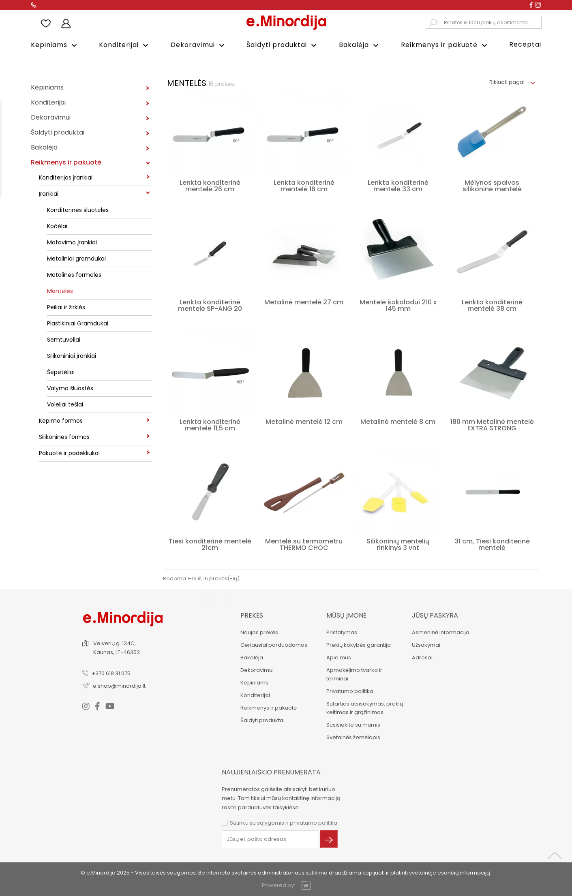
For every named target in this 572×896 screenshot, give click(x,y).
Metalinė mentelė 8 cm (397, 421)
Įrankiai (48, 193)
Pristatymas (341, 632)
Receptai (525, 44)
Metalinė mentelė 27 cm (303, 301)
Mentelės (60, 291)
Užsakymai (425, 644)
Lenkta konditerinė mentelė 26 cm (210, 185)
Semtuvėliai (63, 339)
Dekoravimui (199, 45)
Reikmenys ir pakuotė (445, 45)
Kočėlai (57, 226)
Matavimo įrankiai (72, 242)
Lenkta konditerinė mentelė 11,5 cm (210, 424)
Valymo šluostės (70, 388)
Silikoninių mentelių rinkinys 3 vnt (397, 544)
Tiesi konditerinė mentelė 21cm (210, 544)
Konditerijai (124, 45)
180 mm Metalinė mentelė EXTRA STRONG (492, 424)
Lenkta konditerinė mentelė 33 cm (398, 185)
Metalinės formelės (74, 274)
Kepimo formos (61, 420)
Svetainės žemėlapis (352, 737)
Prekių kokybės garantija (358, 644)
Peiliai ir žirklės (66, 307)
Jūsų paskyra (434, 615)
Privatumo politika (349, 691)
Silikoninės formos (64, 436)
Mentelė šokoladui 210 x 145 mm (398, 305)
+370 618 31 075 (111, 672)
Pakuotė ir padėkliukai (69, 453)
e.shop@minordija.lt (119, 685)
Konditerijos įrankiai (65, 177)
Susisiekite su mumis (352, 724)
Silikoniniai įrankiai (71, 355)
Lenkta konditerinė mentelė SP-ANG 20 (210, 305)
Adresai (421, 657)
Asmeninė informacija (440, 632)
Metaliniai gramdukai (76, 258)
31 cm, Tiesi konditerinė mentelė (492, 544)
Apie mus (338, 657)
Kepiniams (55, 45)
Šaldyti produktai (282, 45)
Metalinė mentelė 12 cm (304, 421)
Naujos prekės (259, 632)
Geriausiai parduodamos (273, 644)
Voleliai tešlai (65, 404)
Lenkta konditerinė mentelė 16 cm (304, 185)
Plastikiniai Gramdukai (77, 323)
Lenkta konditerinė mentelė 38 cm (492, 305)
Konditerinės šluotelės (78, 209)
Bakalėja (360, 45)
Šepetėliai (61, 372)
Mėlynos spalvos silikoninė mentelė (492, 185)
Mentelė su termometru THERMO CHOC (304, 544)
